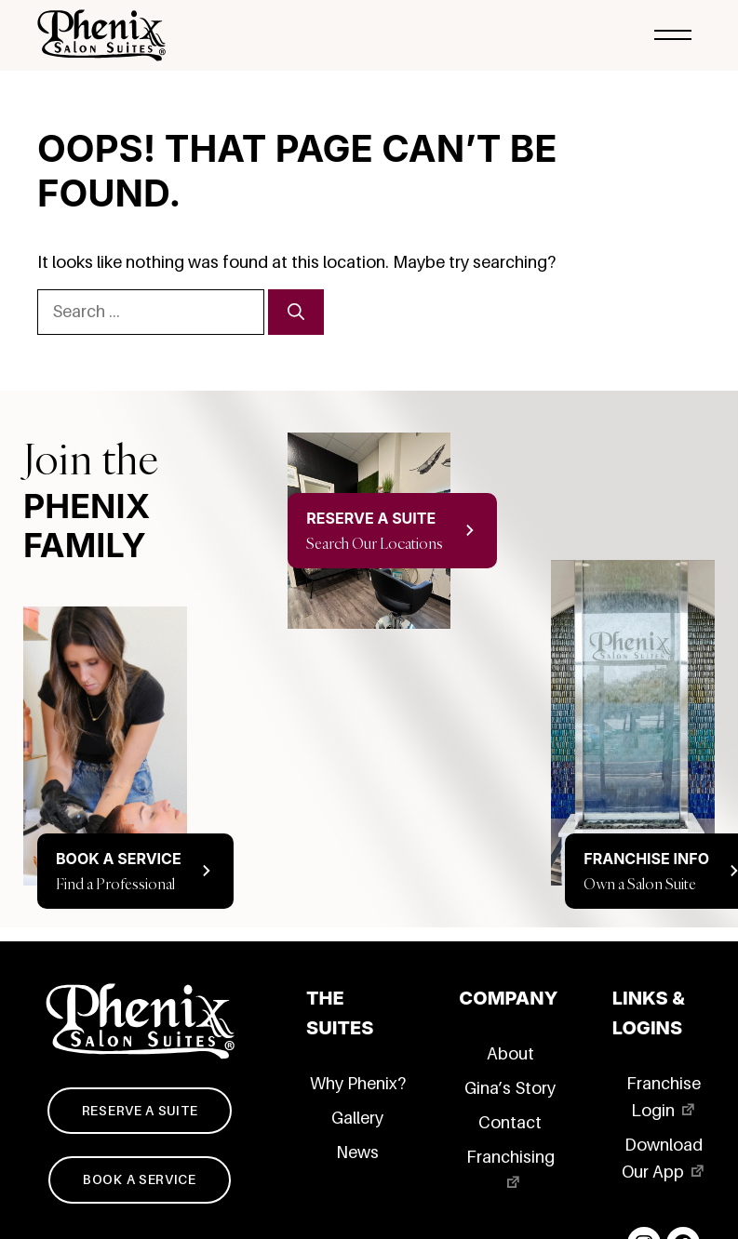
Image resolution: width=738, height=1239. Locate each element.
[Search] (296, 312)
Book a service (139, 1179)
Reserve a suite (140, 1110)
